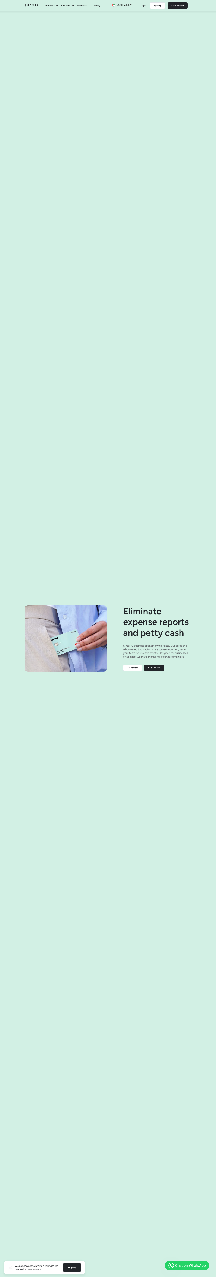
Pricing (97, 5)
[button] (10, 1267)
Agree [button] (72, 1267)
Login (143, 5)
